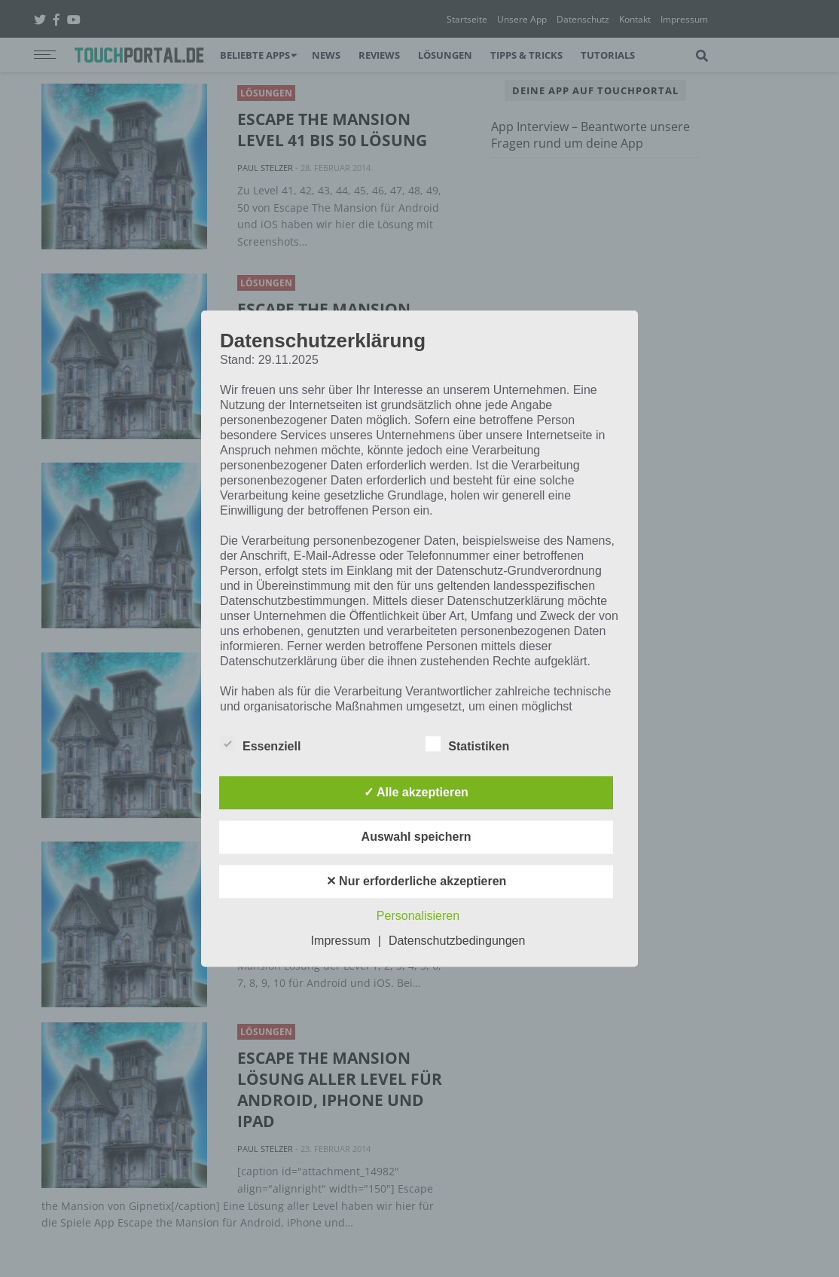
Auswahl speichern (416, 836)
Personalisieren (418, 915)
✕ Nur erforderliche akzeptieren (416, 881)
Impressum (341, 940)
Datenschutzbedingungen (457, 940)
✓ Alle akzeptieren (416, 792)
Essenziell (260, 744)
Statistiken (467, 744)
